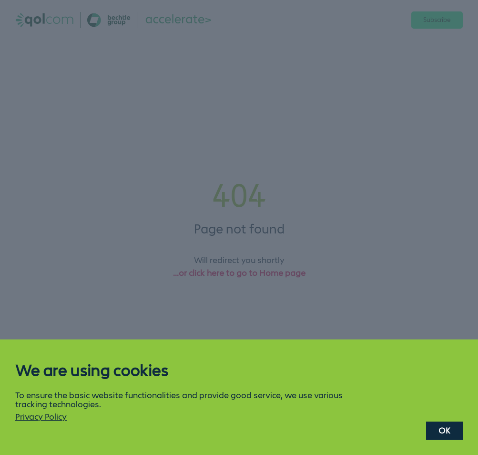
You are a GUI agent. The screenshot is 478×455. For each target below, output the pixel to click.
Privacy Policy (41, 417)
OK (444, 430)
